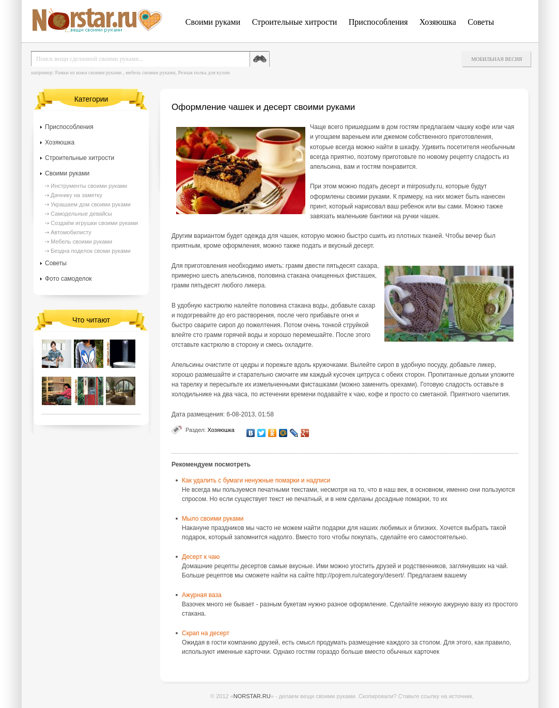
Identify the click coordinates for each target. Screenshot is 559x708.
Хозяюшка (438, 22)
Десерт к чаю (201, 556)
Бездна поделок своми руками (91, 251)
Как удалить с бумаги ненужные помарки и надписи (256, 480)
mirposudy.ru (424, 186)
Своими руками (212, 22)
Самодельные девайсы (81, 214)
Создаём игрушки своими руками (94, 223)
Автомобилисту (71, 232)
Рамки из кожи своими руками (88, 72)
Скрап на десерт (205, 633)
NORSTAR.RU (252, 696)
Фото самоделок (68, 278)
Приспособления (378, 22)
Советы (481, 22)
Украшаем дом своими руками (91, 204)
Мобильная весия (496, 59)
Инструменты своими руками (89, 186)
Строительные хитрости (294, 22)
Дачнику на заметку (76, 195)
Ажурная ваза (202, 595)
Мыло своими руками (212, 518)
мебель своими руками (151, 72)
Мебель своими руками (81, 241)
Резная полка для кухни (203, 72)
